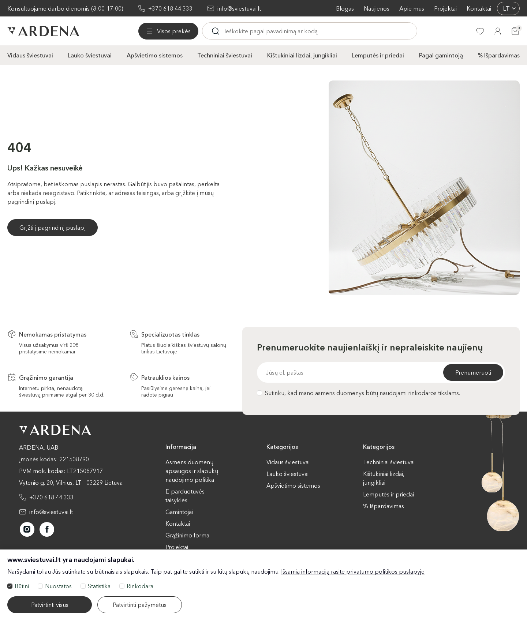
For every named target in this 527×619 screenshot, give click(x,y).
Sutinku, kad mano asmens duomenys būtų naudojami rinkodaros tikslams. (358, 393)
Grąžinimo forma (187, 535)
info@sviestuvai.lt (239, 8)
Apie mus (411, 8)
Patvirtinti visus (49, 604)
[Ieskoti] (215, 31)
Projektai (445, 8)
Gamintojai (179, 511)
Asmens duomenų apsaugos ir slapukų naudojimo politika (191, 470)
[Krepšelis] (515, 31)
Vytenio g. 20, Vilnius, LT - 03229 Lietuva (71, 482)
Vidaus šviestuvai (30, 55)
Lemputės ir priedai (378, 55)
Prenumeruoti (473, 372)
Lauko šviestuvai (90, 55)
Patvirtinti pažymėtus (140, 604)
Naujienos (376, 8)
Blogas (345, 8)
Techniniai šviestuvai (224, 55)
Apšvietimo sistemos (155, 55)
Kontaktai (479, 8)
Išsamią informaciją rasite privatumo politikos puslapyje (353, 571)
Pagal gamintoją (441, 55)
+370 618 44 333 (170, 8)
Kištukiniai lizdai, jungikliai (302, 55)
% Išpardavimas (499, 55)
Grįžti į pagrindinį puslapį (52, 227)
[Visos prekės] (168, 31)
